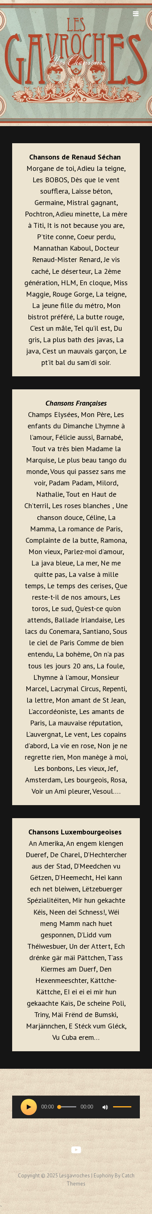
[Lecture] (29, 1107)
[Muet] (105, 1107)
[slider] (67, 1106)
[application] (76, 1107)
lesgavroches (74, 1175)
